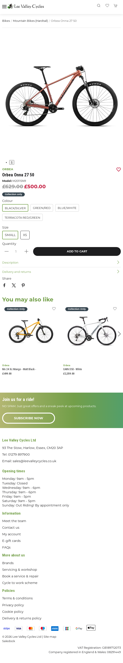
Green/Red (42, 208)
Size (5, 227)
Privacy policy (13, 605)
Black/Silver (15, 208)
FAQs (6, 547)
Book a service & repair (20, 576)
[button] (4, 6)
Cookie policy (12, 612)
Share (6, 279)
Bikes (6, 20)
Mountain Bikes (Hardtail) (30, 20)
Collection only (13, 194)
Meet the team (14, 521)
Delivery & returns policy (21, 618)
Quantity (9, 244)
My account (11, 534)
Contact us (10, 528)
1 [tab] (11, 162)
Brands (8, 563)
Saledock (8, 641)
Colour (7, 201)
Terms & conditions (17, 598)
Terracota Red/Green (22, 217)
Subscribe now (28, 418)
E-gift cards (11, 541)
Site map (50, 636)
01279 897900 (19, 454)
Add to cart (77, 251)
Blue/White (67, 208)
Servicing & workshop (19, 570)
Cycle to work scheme (19, 583)
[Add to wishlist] (54, 310)
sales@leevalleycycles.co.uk (34, 461)
